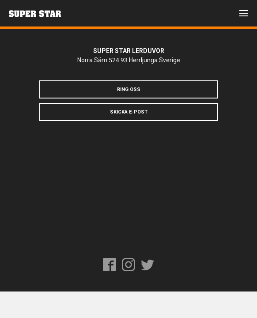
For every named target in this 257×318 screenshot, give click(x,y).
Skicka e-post (128, 112)
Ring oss (128, 89)
